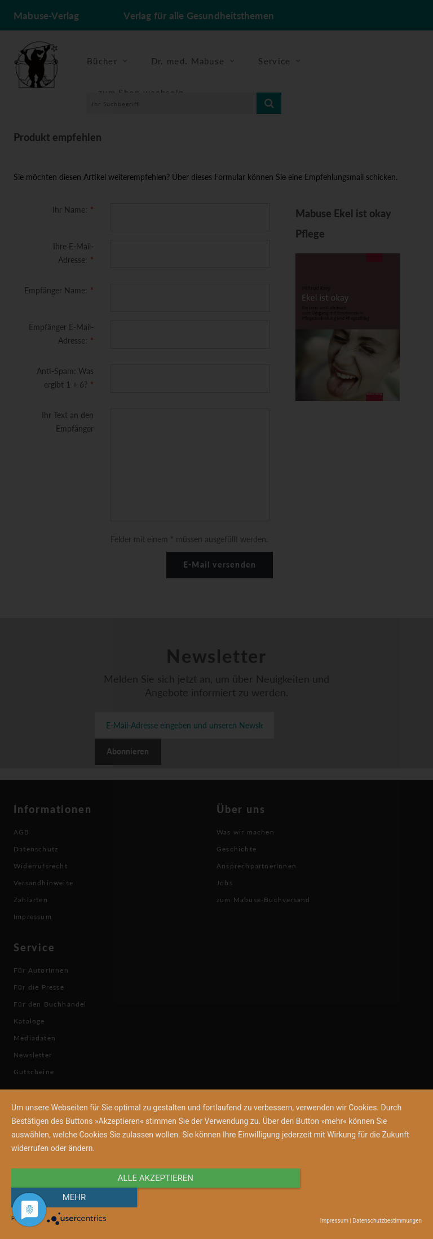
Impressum (334, 1221)
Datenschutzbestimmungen (387, 1221)
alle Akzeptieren (155, 1198)
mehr (360, 1198)
